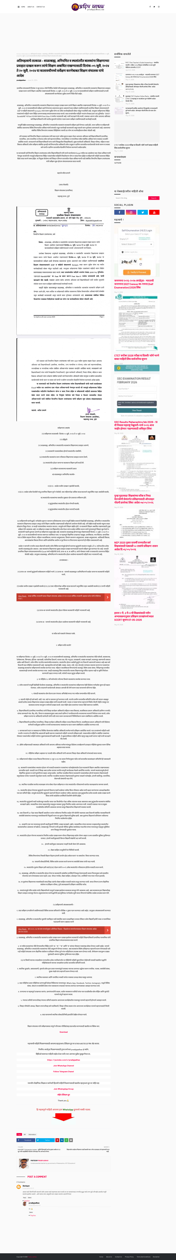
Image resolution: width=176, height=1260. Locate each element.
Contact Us (41, 7)
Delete (29, 1197)
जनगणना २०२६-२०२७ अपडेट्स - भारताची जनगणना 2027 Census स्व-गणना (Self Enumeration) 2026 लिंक (142, 76)
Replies (27, 1201)
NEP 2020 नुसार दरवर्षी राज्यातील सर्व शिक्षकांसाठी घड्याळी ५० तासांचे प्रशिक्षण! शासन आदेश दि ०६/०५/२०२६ (136, 546)
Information (25, 54)
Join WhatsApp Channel (63, 1065)
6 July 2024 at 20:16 (34, 1205)
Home (23, 7)
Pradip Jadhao (32, 1257)
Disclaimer (156, 1257)
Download (64, 1032)
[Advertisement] (88, 32)
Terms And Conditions (143, 1257)
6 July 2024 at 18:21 (28, 1188)
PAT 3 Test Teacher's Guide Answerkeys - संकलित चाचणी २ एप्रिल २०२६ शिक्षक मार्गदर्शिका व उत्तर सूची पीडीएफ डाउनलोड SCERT (142, 65)
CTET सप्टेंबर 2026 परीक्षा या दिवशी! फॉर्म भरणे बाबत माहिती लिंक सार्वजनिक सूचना (136, 146)
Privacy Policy (129, 1257)
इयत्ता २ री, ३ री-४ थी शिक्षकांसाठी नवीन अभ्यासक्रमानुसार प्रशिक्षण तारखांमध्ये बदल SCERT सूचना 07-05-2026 (134, 616)
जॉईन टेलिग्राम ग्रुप (63, 1095)
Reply (24, 1197)
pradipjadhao (21, 80)
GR (25, 1134)
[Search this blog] (131, 198)
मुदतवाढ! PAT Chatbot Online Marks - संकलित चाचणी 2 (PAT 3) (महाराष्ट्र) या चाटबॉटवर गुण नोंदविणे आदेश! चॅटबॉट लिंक (142, 98)
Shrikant (26, 1186)
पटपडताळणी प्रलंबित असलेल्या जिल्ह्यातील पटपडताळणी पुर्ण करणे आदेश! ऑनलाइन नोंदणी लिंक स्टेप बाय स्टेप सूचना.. (141, 110)
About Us (31, 7)
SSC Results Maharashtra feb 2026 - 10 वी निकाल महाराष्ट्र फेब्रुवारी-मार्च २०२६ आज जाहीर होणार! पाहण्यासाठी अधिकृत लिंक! (136, 425)
